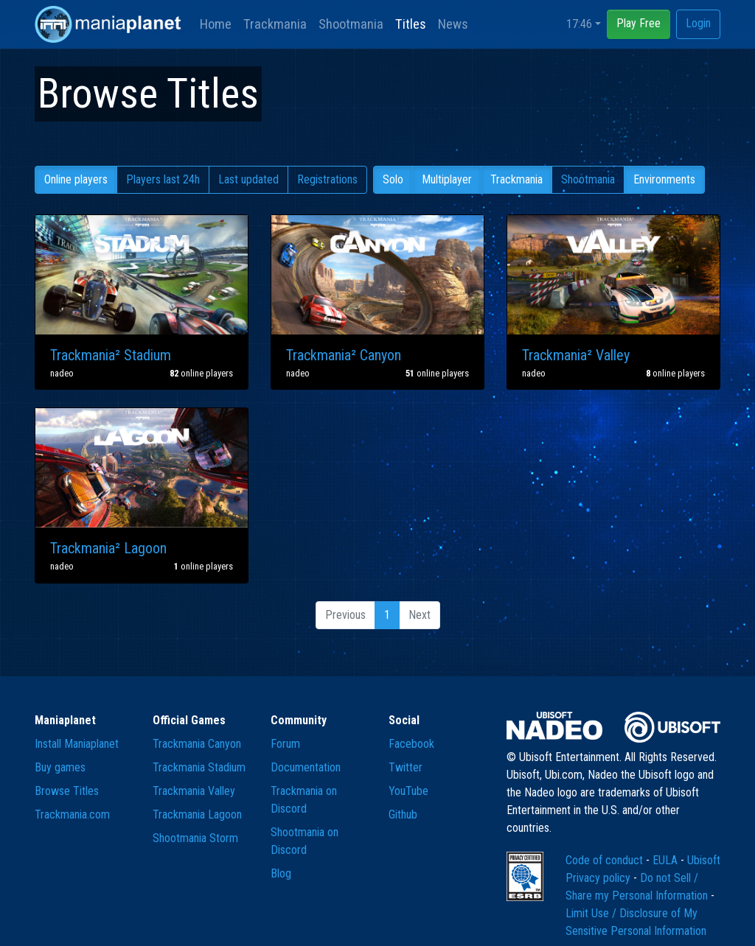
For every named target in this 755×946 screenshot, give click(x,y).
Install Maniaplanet (77, 744)
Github (403, 814)
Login (698, 23)
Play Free (638, 23)
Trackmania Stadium (199, 767)
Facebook (411, 744)
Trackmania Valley (194, 791)
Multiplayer (447, 179)
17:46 (579, 24)
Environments (664, 179)
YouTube (408, 791)
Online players (76, 179)
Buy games (60, 767)
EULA (667, 860)
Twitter (405, 767)
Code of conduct (606, 860)
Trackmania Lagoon (197, 814)
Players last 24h (163, 179)
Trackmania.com (72, 814)
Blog (281, 873)
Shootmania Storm (195, 838)
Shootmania (351, 24)
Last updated (248, 179)
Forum (285, 744)
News (453, 24)
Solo (393, 179)
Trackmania (275, 24)
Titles (410, 24)
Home (216, 24)
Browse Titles (67, 791)
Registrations (327, 179)
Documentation (306, 767)
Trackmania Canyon (197, 744)
